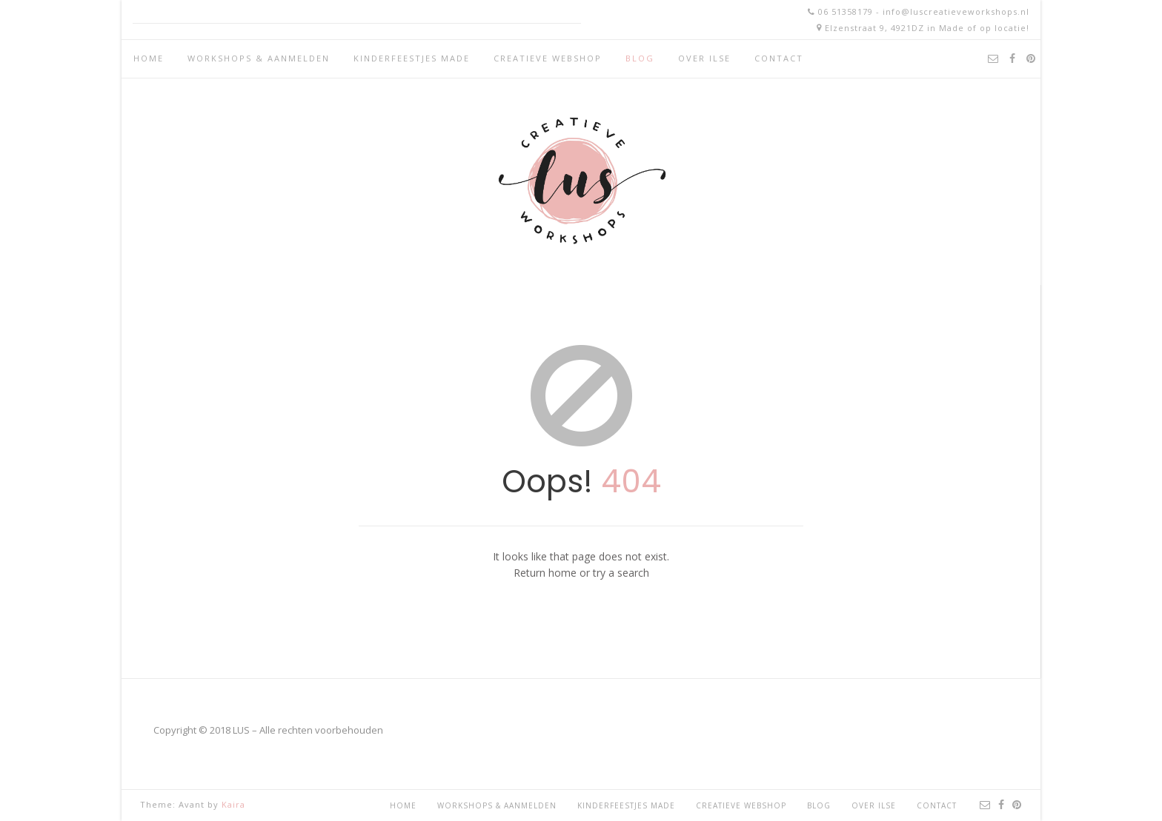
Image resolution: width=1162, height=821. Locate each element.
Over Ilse (704, 58)
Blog (639, 58)
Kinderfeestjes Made (411, 58)
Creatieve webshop (548, 58)
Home (148, 58)
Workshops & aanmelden (258, 58)
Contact (778, 58)
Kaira (233, 804)
